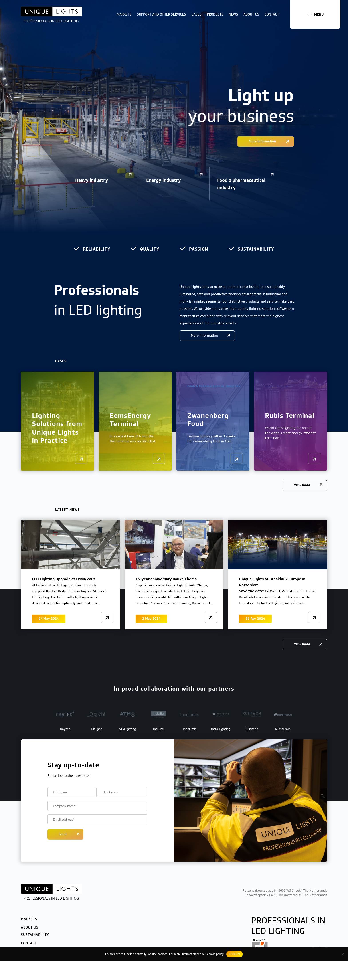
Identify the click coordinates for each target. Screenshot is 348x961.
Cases (196, 14)
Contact (272, 14)
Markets (124, 14)
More (263, 141)
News (233, 14)
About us (251, 14)
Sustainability (35, 934)
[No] (342, 954)
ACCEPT (235, 954)
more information (185, 954)
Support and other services (161, 14)
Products (215, 14)
